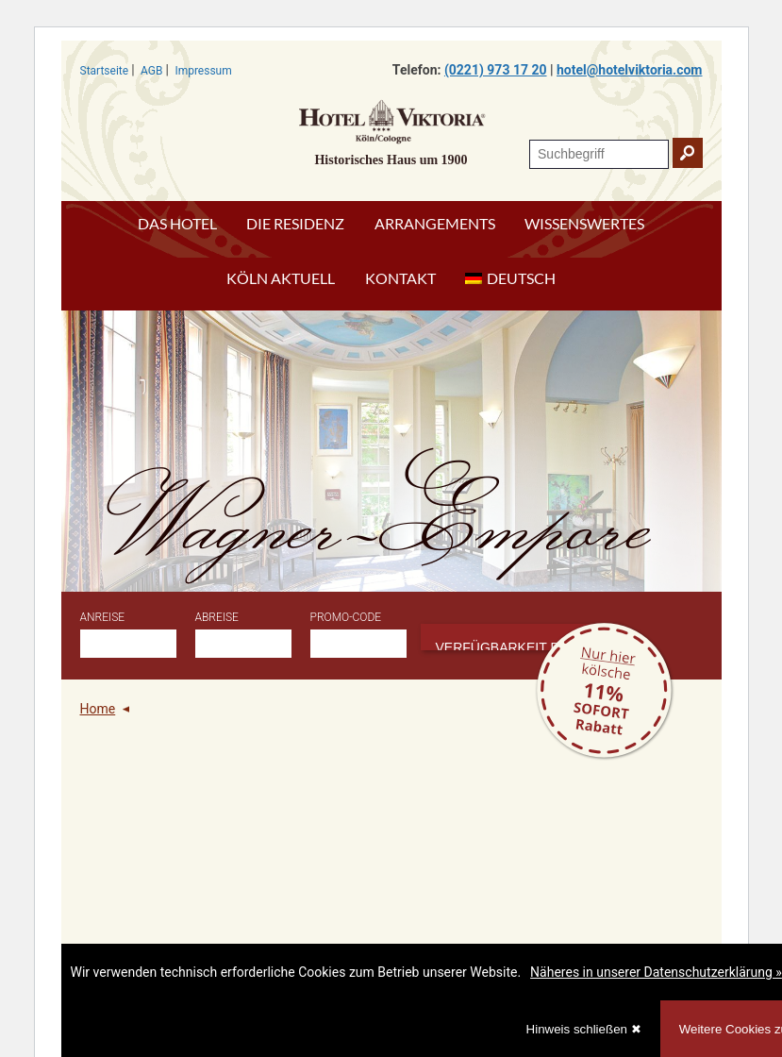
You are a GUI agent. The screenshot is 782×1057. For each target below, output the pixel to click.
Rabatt (603, 691)
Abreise (217, 617)
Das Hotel (177, 223)
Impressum (203, 70)
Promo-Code (346, 617)
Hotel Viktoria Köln (391, 121)
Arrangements (434, 223)
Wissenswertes (584, 223)
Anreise (102, 617)
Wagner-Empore (385, 521)
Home (98, 708)
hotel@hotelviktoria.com (629, 69)
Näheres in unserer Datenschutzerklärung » (656, 972)
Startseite (104, 70)
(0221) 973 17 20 (495, 69)
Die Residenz (295, 223)
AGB (151, 70)
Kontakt (400, 278)
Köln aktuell (280, 278)
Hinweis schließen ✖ (583, 1029)
